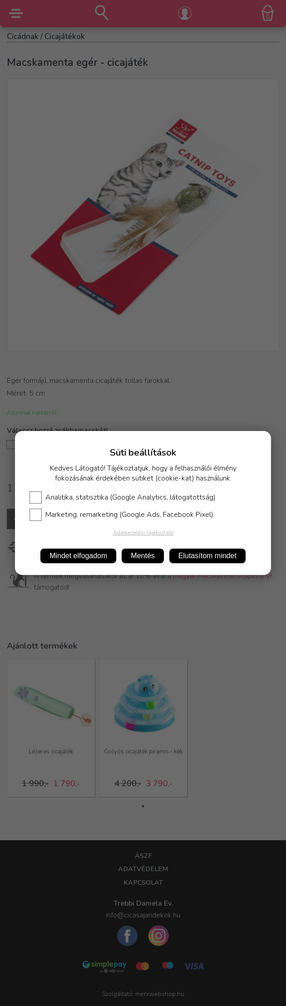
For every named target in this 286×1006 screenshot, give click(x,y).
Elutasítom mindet (207, 556)
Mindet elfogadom (78, 556)
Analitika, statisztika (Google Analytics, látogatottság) (123, 497)
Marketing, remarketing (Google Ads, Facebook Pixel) (121, 514)
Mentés (142, 556)
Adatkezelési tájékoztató (143, 532)
